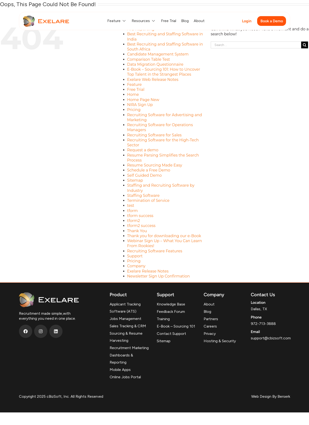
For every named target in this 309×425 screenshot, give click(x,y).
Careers (210, 326)
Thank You (137, 231)
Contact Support (171, 333)
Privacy (210, 333)
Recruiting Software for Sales (154, 135)
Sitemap (135, 180)
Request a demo (142, 150)
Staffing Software (143, 195)
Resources (144, 20)
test (130, 205)
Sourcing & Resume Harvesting (126, 337)
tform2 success (141, 225)
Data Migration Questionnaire (155, 64)
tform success (140, 215)
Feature (117, 20)
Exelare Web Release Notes (153, 79)
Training (163, 319)
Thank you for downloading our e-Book (164, 236)
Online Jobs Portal (125, 377)
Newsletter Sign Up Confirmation (158, 276)
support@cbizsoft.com (271, 338)
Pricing (134, 109)
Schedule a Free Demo (148, 170)
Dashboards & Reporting (121, 359)
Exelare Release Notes (148, 271)
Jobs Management (125, 318)
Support (135, 256)
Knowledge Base (171, 304)
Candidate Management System (158, 54)
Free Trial (168, 20)
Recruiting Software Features (154, 251)
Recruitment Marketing (129, 348)
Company (136, 266)
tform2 (133, 220)
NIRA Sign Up (140, 104)
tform (132, 210)
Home (133, 94)
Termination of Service (148, 200)
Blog (185, 20)
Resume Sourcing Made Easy (154, 165)
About (199, 20)
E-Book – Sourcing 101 (176, 326)
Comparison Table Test (148, 59)
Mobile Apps (120, 369)
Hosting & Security (220, 341)
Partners (211, 319)
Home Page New (143, 99)
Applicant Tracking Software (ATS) (125, 308)
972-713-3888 (263, 323)
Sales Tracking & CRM (128, 326)
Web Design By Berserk (270, 396)
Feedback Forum (171, 311)
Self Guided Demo (144, 175)
